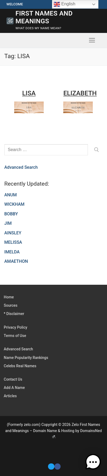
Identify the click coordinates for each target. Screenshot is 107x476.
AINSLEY (12, 232)
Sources (10, 305)
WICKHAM (14, 204)
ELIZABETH (80, 93)
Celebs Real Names (20, 366)
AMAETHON (16, 261)
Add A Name (14, 387)
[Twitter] (51, 466)
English (64, 4)
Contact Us (13, 379)
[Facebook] (57, 466)
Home (9, 297)
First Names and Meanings (44, 17)
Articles (10, 396)
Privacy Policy (15, 327)
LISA (29, 93)
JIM (8, 223)
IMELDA (12, 251)
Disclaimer (15, 314)
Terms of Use (15, 335)
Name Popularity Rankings (26, 357)
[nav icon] (92, 40)
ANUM (10, 194)
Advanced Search (21, 167)
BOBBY (11, 213)
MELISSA (13, 242)
